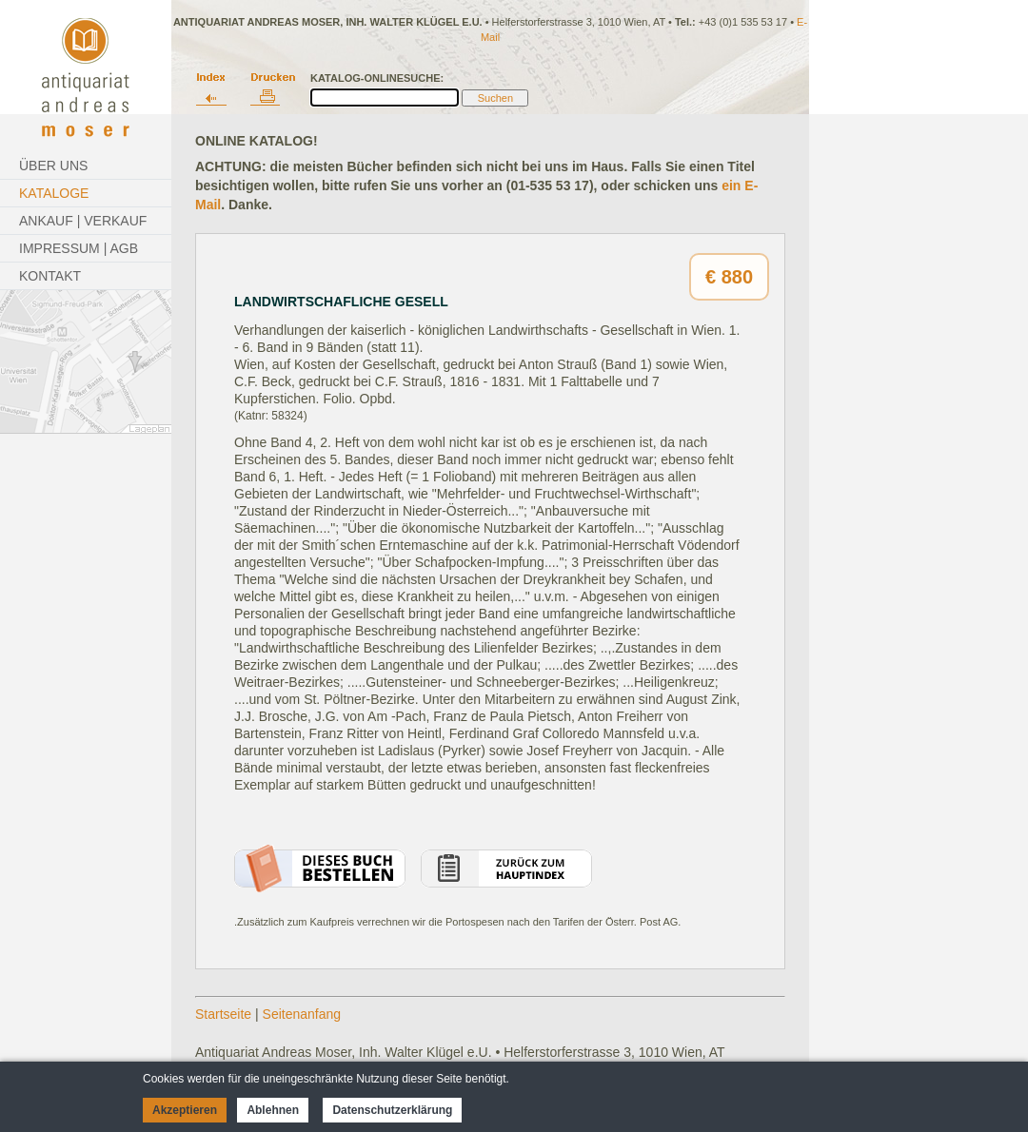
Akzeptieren (184, 1110)
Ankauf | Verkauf (83, 220)
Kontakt (50, 275)
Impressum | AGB (78, 248)
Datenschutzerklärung (392, 1110)
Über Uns (53, 165)
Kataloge (54, 193)
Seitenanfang (302, 1014)
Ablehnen (273, 1110)
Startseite (223, 1014)
